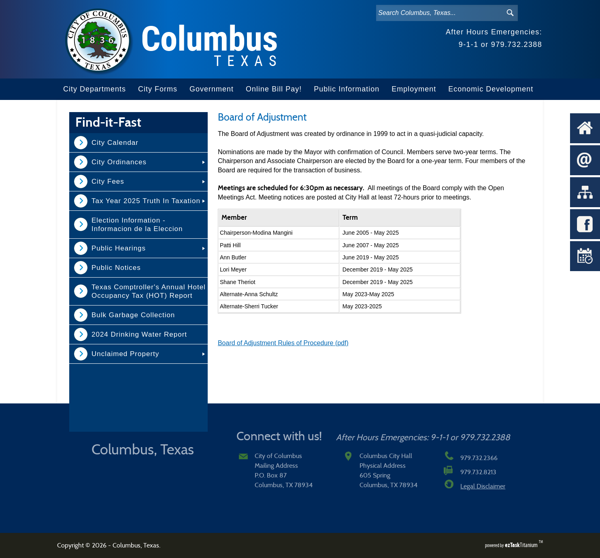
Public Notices (116, 268)
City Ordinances (119, 162)
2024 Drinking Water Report (139, 334)
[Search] (438, 13)
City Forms (157, 89)
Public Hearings (118, 248)
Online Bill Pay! (274, 89)
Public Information (346, 89)
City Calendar (114, 142)
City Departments (94, 89)
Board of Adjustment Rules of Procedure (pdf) (283, 342)
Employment (413, 89)
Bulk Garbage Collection (133, 315)
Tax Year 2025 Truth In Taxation (145, 201)
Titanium (522, 545)
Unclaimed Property (125, 354)
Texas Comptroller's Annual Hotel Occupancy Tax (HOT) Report (148, 291)
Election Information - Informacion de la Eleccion (137, 224)
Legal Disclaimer (482, 486)
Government (211, 89)
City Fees (107, 181)
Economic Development (490, 89)
